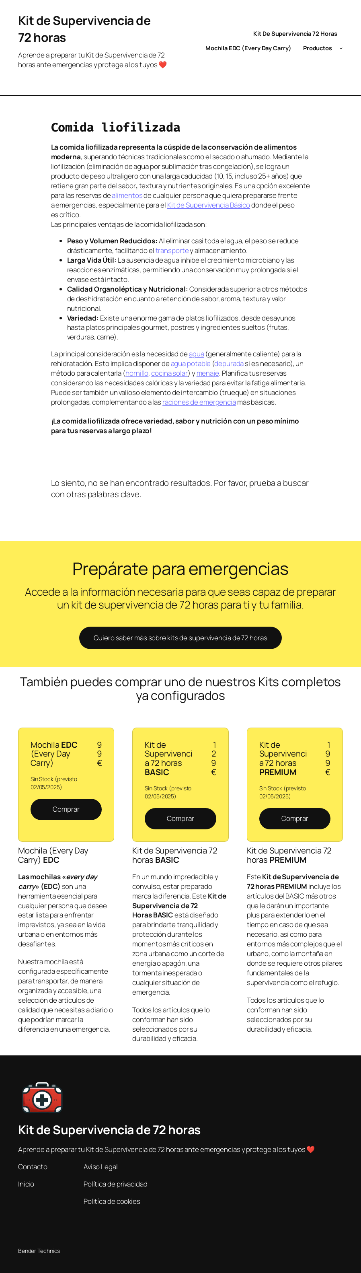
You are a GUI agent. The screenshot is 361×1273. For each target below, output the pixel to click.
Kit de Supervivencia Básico (208, 205)
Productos (317, 48)
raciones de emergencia (199, 402)
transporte (172, 250)
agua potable (191, 363)
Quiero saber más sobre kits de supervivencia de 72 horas (180, 637)
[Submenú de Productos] (341, 48)
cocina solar (169, 373)
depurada (229, 363)
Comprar (66, 809)
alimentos (127, 195)
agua (196, 353)
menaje (208, 373)
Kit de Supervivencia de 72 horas (109, 1129)
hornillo (136, 373)
